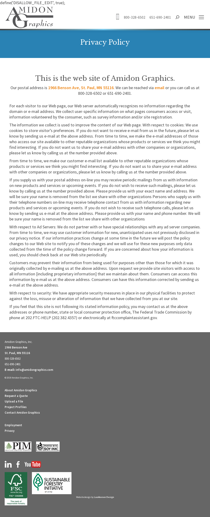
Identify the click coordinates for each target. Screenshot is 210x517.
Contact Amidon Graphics (22, 413)
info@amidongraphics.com (34, 370)
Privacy (9, 431)
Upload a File (14, 401)
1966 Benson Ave (16, 347)
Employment (13, 425)
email (159, 87)
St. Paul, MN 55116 (17, 353)
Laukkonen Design (104, 497)
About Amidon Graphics (21, 390)
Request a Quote (16, 396)
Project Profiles (16, 407)
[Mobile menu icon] (201, 17)
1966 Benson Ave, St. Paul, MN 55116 (81, 87)
